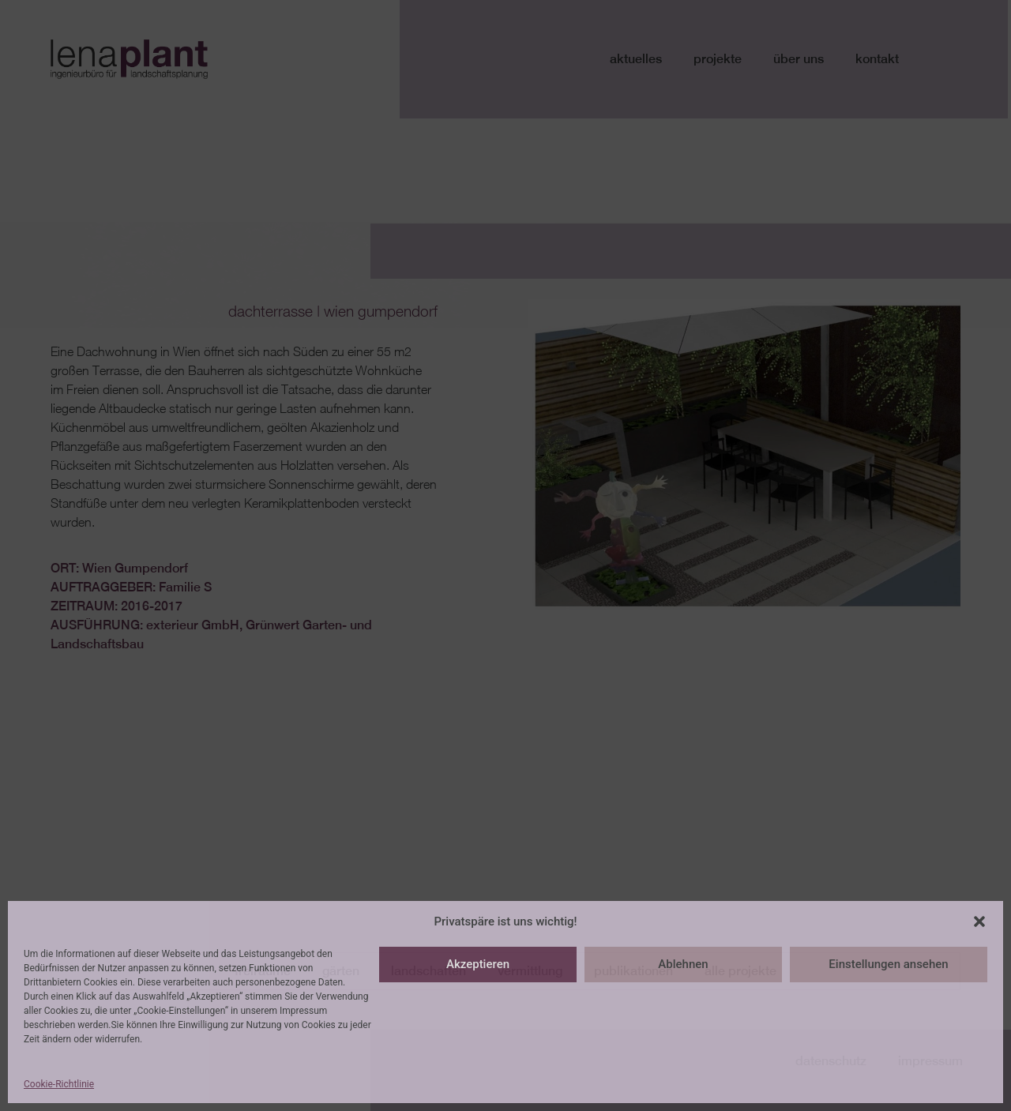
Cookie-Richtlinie (59, 1084)
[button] (979, 921)
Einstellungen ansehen (888, 964)
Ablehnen (683, 964)
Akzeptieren (477, 964)
